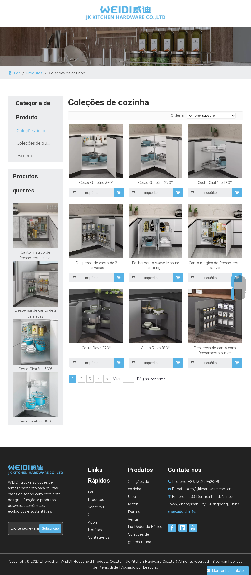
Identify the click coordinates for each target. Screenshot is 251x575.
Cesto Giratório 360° (35, 369)
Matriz (133, 504)
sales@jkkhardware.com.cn (208, 489)
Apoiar (93, 522)
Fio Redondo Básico (145, 526)
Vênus (133, 519)
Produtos (96, 500)
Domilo (134, 512)
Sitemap (220, 561)
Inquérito (202, 192)
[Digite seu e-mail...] (23, 528)
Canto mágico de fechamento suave (215, 265)
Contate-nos (98, 537)
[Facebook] (172, 528)
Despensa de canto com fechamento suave (215, 350)
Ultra (132, 496)
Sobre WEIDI (99, 507)
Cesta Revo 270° (96, 348)
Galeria (94, 514)
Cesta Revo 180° (155, 348)
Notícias (95, 530)
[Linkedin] (182, 528)
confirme (158, 379)
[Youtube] (193, 528)
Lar (90, 492)
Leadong (150, 567)
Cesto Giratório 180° (35, 421)
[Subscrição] (50, 528)
